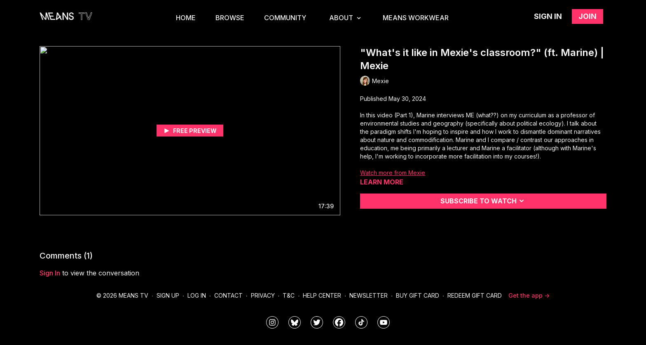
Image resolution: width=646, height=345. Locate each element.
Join (587, 16)
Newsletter (368, 295)
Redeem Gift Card (474, 295)
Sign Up (168, 295)
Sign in (548, 16)
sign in (50, 273)
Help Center (322, 295)
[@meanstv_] (361, 322)
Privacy (263, 295)
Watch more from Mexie (392, 172)
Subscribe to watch (483, 201)
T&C (289, 295)
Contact (228, 295)
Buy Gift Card (417, 295)
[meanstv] (339, 322)
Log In (196, 295)
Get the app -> (529, 295)
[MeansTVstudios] (294, 322)
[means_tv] (272, 322)
